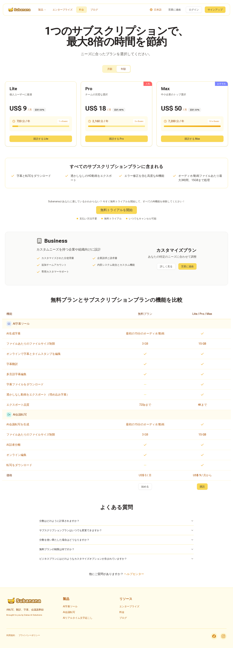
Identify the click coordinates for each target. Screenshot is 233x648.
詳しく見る (166, 266)
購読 (202, 486)
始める (145, 486)
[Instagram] (223, 636)
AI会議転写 (69, 612)
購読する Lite (40, 138)
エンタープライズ (63, 9)
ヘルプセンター (134, 574)
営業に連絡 (174, 9)
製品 (42, 9)
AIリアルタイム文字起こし (78, 617)
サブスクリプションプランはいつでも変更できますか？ (116, 530)
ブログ (94, 9)
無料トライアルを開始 (116, 210)
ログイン (194, 9)
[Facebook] (214, 636)
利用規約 (10, 635)
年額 (123, 68)
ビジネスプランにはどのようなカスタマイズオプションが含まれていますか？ (116, 558)
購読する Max (192, 138)
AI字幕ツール (70, 606)
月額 (109, 68)
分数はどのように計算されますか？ (116, 520)
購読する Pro (116, 138)
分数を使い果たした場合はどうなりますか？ (116, 539)
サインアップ (215, 9)
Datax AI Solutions (33, 615)
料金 (81, 9)
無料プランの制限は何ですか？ (116, 549)
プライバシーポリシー (29, 635)
